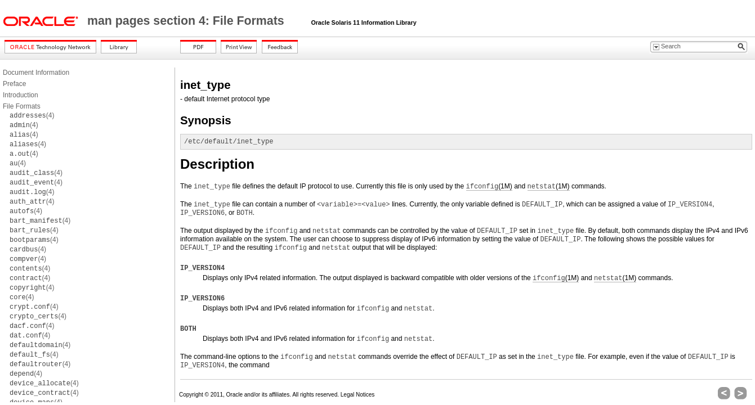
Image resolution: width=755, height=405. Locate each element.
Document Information (36, 72)
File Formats (22, 106)
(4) (32, 115)
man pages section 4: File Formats (187, 21)
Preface (14, 84)
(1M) (489, 186)
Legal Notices (358, 395)
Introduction (20, 95)
